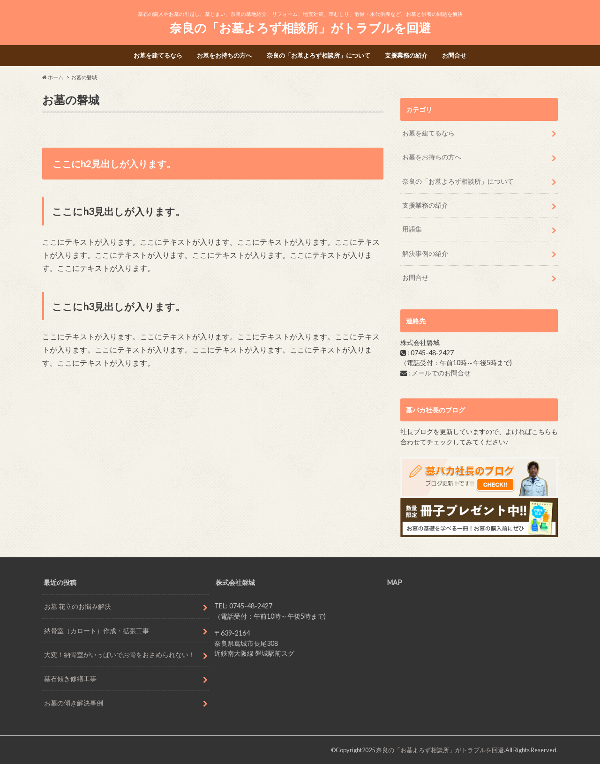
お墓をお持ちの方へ (224, 55)
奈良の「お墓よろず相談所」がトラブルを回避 (300, 27)
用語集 (412, 229)
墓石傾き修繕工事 (70, 678)
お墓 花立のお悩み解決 (77, 606)
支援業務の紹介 (406, 55)
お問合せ (454, 55)
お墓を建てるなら (158, 55)
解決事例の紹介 (425, 253)
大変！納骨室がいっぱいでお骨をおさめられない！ (119, 655)
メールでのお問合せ (441, 373)
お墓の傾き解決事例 (73, 703)
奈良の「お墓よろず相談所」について (318, 55)
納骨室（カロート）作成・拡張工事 (96, 631)
